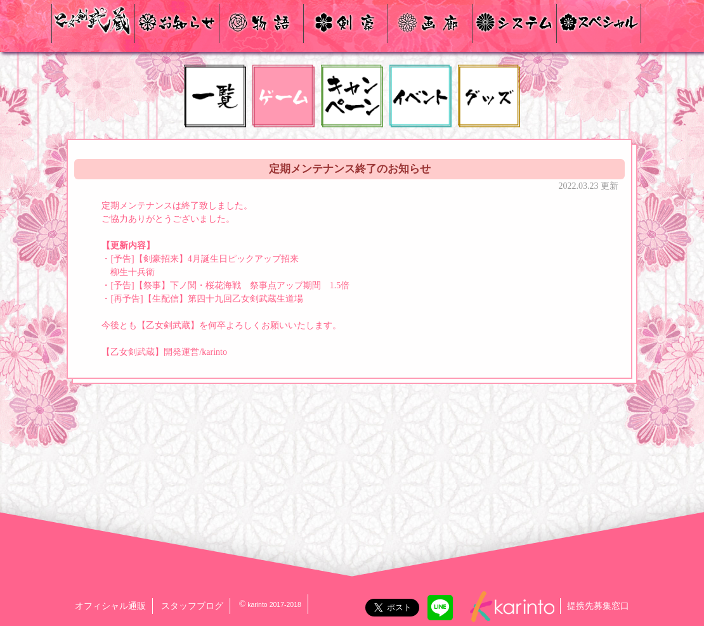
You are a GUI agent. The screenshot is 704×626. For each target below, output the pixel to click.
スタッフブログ (192, 606)
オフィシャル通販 (110, 606)
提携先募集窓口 (598, 606)
